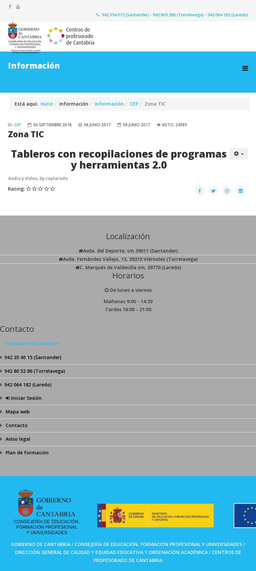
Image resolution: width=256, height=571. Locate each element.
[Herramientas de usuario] (239, 154)
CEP (134, 104)
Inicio (47, 104)
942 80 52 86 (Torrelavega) (34, 371)
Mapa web (17, 411)
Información (109, 104)
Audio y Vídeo (22, 178)
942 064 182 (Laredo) (27, 384)
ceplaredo (57, 178)
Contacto (16, 425)
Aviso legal (17, 439)
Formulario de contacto (31, 343)
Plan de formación (26, 452)
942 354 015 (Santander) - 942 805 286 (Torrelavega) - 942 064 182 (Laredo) (175, 15)
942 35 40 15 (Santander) (32, 357)
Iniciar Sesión (23, 398)
